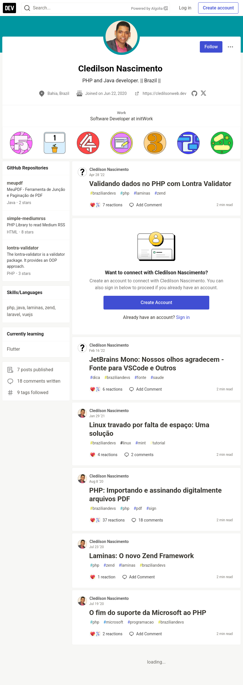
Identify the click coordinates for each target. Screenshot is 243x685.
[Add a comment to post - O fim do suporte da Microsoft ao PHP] (106, 634)
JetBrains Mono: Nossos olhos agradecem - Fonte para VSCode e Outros (156, 364)
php (124, 193)
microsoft (113, 622)
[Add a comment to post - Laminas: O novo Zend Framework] (102, 577)
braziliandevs (103, 193)
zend (160, 193)
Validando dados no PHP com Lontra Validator (160, 184)
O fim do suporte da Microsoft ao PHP (147, 613)
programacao (141, 622)
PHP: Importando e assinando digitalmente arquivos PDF (155, 494)
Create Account (156, 302)
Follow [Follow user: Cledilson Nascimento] (211, 46)
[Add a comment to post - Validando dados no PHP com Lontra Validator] (106, 205)
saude (157, 378)
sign (151, 509)
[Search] (27, 8)
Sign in (183, 317)
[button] (21, 142)
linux (125, 443)
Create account (218, 8)
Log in (185, 8)
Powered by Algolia (149, 8)
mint (140, 443)
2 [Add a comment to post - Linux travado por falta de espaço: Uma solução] (138, 454)
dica (95, 378)
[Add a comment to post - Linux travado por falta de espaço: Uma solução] (103, 455)
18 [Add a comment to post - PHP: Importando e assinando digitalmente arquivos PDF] (146, 520)
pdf (138, 509)
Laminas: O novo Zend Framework (141, 556)
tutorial (157, 443)
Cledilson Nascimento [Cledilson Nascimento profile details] (109, 169)
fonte (140, 378)
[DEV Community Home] (9, 8)
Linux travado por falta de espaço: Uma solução (149, 429)
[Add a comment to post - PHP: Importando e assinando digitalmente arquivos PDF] (107, 520)
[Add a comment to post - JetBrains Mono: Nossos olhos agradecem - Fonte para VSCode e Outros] (106, 389)
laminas (142, 193)
